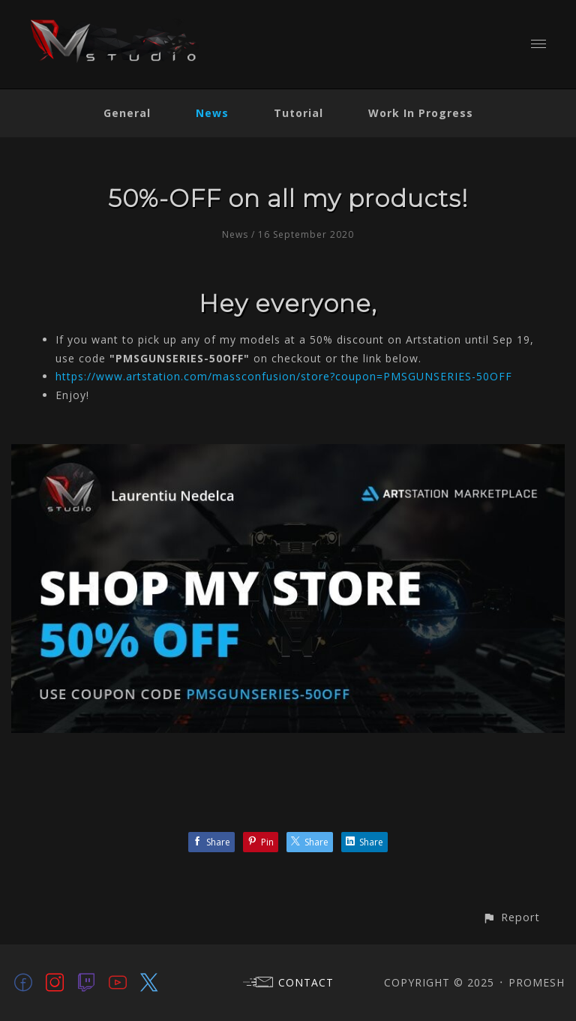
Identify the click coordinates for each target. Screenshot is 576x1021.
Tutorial (298, 113)
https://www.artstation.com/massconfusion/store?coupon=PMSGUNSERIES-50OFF (284, 376)
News (212, 113)
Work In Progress (420, 113)
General (127, 113)
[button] (511, 917)
